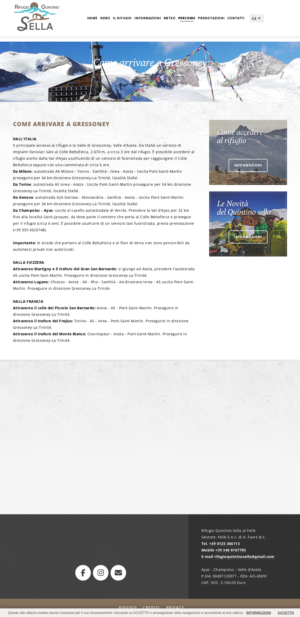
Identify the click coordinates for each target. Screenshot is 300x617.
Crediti (151, 607)
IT (259, 18)
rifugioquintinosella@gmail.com (244, 556)
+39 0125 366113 (224, 543)
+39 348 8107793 (230, 550)
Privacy (175, 607)
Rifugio (128, 607)
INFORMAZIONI (258, 613)
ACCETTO (286, 613)
